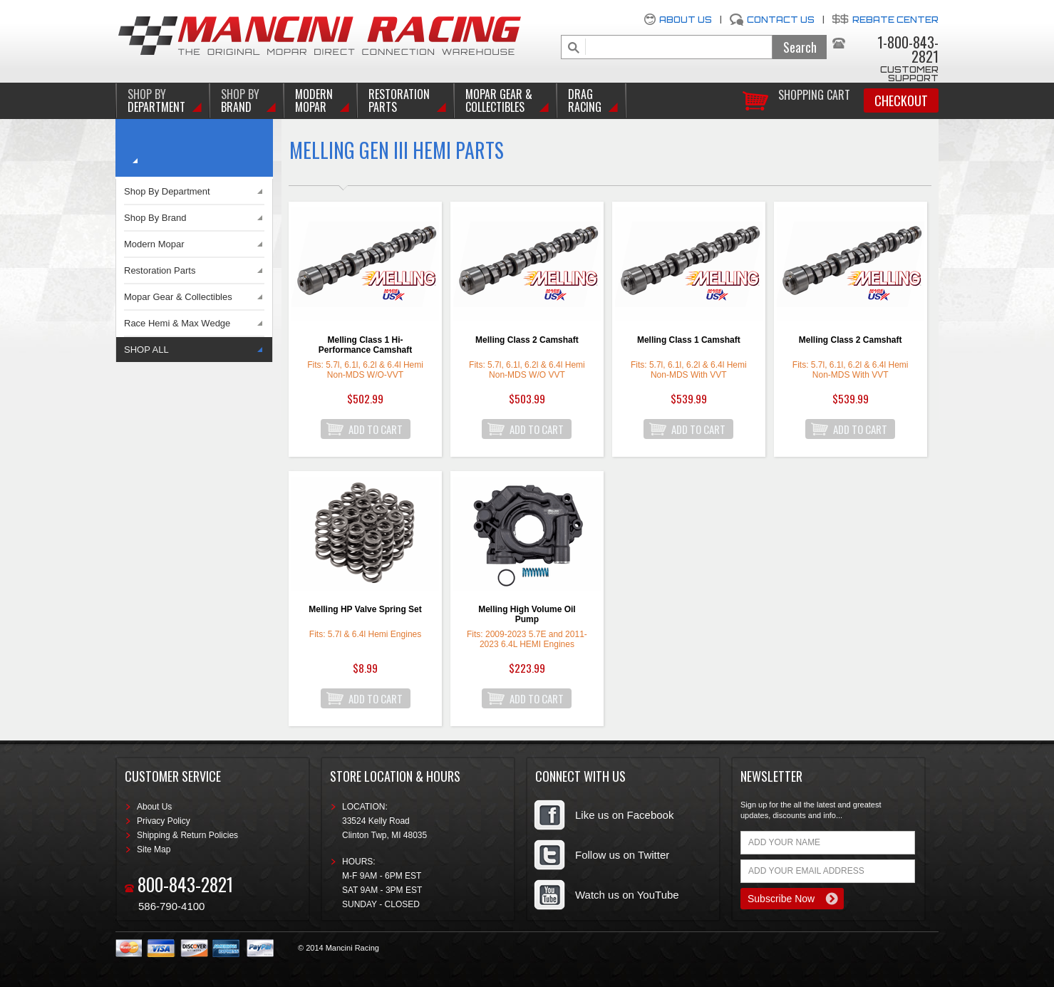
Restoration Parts (399, 100)
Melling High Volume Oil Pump (526, 614)
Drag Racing (584, 100)
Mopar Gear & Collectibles (498, 100)
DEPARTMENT (156, 100)
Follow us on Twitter (622, 855)
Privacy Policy (163, 821)
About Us (685, 19)
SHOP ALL (146, 349)
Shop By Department (167, 191)
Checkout (901, 100)
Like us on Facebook (624, 815)
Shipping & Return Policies (187, 835)
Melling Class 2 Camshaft (527, 340)
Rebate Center (895, 19)
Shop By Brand (155, 217)
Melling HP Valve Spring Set (365, 609)
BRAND (240, 100)
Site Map (153, 849)
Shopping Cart (814, 93)
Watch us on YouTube (627, 895)
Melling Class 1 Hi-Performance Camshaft (365, 345)
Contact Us (781, 19)
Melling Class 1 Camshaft (688, 340)
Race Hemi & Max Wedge (177, 323)
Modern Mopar (314, 100)
